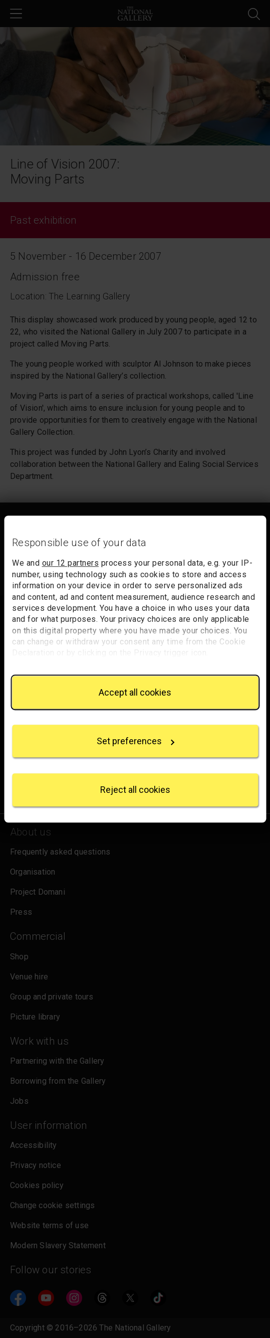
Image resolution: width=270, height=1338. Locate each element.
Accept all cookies (135, 692)
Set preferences (136, 741)
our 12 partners (70, 563)
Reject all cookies (135, 790)
